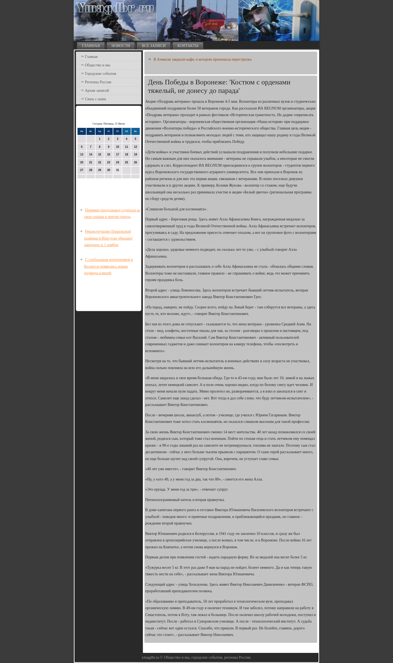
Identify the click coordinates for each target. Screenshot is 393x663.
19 (135, 154)
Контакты (187, 46)
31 (117, 170)
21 (90, 162)
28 (90, 170)
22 (99, 162)
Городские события (100, 74)
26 (135, 162)
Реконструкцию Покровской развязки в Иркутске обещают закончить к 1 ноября (108, 238)
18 (126, 154)
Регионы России (98, 82)
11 (126, 146)
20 (81, 162)
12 (135, 146)
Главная (91, 46)
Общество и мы (97, 65)
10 (117, 146)
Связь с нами (95, 99)
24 (117, 162)
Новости (121, 46)
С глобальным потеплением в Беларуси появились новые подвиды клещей (108, 266)
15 (99, 154)
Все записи (154, 46)
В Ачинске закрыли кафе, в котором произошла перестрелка (203, 59)
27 (81, 170)
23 (108, 162)
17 (117, 154)
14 (90, 154)
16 (108, 154)
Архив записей (97, 91)
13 (81, 154)
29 (99, 170)
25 (126, 162)
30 (108, 170)
